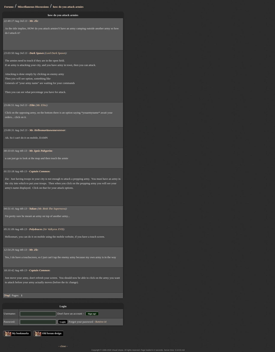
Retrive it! (101, 321)
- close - (63, 346)
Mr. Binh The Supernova (51, 208)
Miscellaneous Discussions (33, 6)
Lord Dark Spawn (55, 53)
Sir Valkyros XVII (53, 229)
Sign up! (92, 313)
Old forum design (51, 333)
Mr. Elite (41, 105)
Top (7, 295)
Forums (9, 6)
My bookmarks (20, 333)
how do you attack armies (68, 6)
